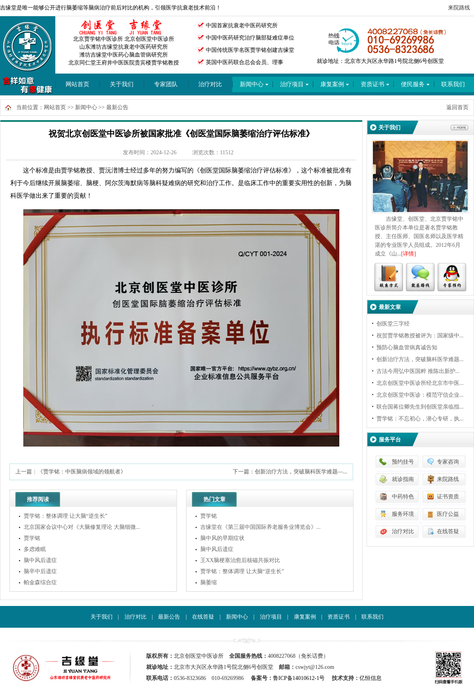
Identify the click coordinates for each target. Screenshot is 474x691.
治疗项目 (271, 617)
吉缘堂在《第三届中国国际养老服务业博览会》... (260, 527)
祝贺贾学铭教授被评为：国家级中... (420, 336)
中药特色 (403, 497)
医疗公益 (448, 514)
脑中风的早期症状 (222, 538)
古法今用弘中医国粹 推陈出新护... (417, 371)
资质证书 (338, 617)
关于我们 (122, 84)
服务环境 (403, 514)
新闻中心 (86, 107)
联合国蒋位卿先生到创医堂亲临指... (420, 407)
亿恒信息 (370, 678)
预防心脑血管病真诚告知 (406, 347)
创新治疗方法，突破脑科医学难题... (420, 359)
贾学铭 (32, 538)
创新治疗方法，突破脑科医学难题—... (301, 472)
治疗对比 (210, 84)
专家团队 (166, 84)
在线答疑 (448, 531)
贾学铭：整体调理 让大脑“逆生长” (65, 516)
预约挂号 (403, 462)
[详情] (408, 254)
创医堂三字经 (393, 324)
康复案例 (305, 617)
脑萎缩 (208, 582)
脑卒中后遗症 (40, 571)
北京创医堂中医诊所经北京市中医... (420, 383)
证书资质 (448, 497)
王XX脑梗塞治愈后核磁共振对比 (240, 560)
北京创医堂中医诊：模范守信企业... (420, 395)
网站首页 (77, 84)
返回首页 (457, 107)
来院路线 (459, 8)
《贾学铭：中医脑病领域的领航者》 (82, 472)
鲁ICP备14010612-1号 (299, 678)
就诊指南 (403, 479)
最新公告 (117, 107)
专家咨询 (448, 462)
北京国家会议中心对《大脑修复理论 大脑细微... (82, 527)
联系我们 (372, 617)
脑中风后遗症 (40, 560)
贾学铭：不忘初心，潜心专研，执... (420, 419)
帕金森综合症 (40, 582)
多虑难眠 (35, 549)
